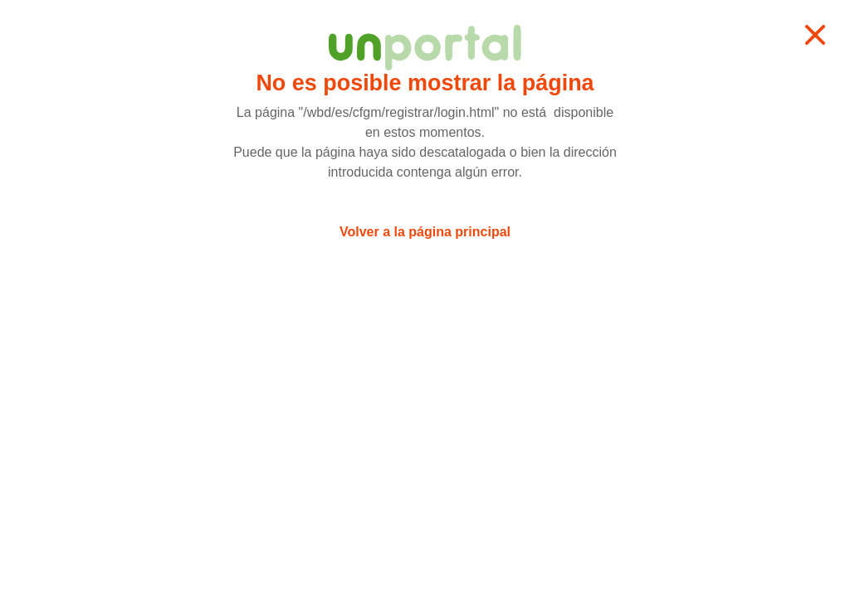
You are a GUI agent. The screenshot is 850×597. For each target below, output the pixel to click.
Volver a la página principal (425, 232)
